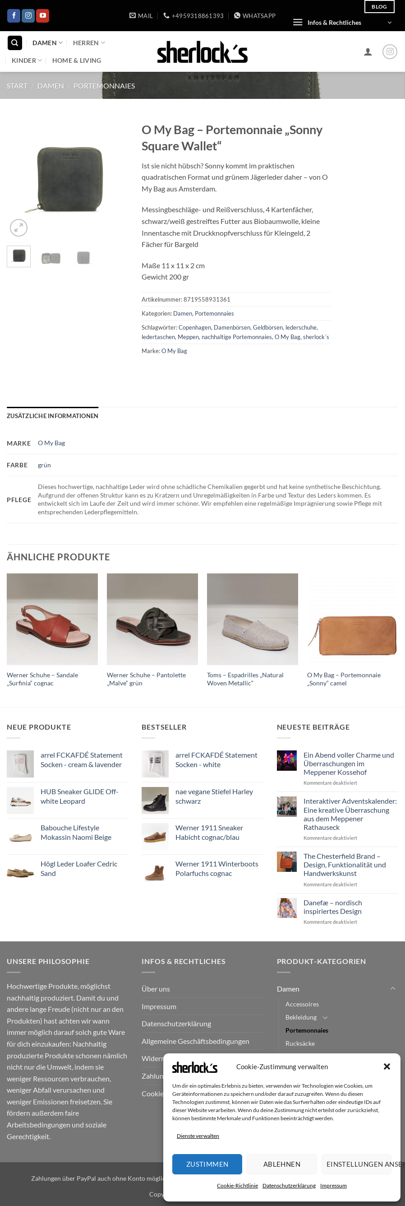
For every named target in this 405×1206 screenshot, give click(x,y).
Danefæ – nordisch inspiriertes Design (333, 906)
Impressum (333, 1185)
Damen (47, 42)
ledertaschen (158, 336)
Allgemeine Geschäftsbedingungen (195, 1041)
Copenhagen (195, 327)
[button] (386, 1066)
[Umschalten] (392, 988)
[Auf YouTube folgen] (42, 16)
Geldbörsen (268, 327)
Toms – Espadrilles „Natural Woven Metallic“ (245, 679)
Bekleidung (301, 1017)
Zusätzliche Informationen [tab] (52, 415)
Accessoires (302, 1004)
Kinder (27, 60)
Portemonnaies (104, 85)
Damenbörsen (232, 327)
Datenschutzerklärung (289, 1185)
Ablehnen (282, 1164)
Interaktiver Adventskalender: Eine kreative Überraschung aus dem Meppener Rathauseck (350, 813)
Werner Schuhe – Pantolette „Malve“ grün (146, 679)
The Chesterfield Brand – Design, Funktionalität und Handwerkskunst (345, 864)
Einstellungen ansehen (359, 1164)
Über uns (156, 988)
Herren (89, 42)
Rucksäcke (300, 1043)
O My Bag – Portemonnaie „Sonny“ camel (344, 679)
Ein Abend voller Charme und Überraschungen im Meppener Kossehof (349, 763)
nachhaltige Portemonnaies (237, 336)
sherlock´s (316, 336)
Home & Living (76, 60)
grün (44, 465)
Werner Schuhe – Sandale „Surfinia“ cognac (42, 679)
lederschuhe (301, 327)
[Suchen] (15, 43)
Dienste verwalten (198, 1135)
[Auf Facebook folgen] (13, 16)
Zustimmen (207, 1164)
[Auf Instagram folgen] (28, 16)
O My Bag (287, 336)
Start (17, 85)
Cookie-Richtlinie (237, 1185)
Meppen (188, 336)
